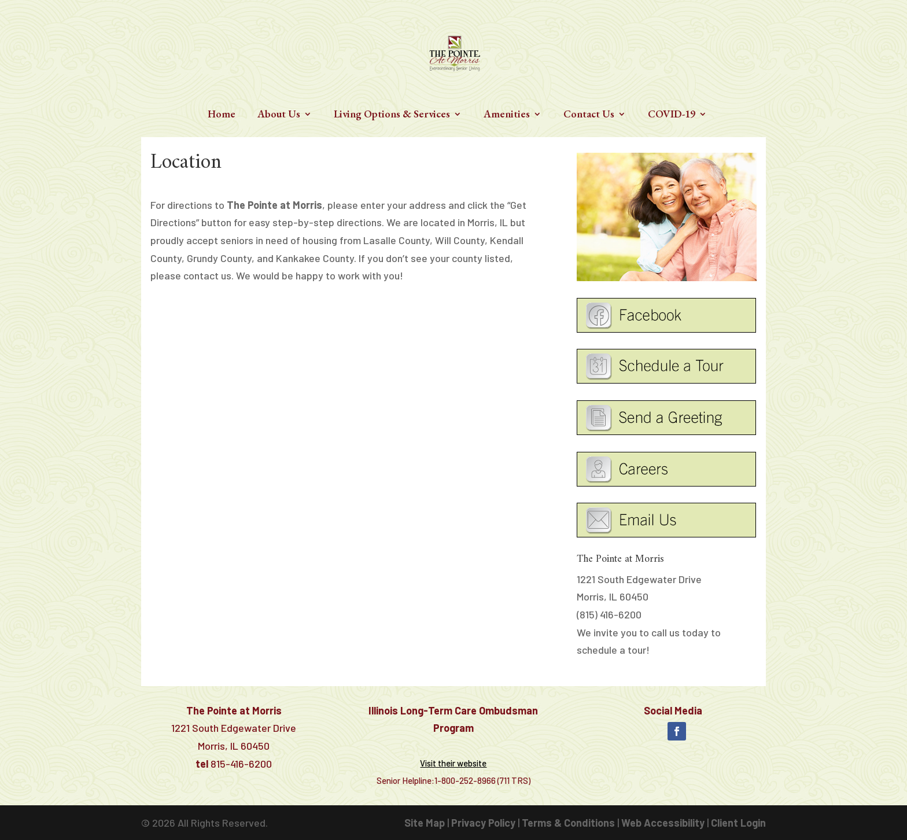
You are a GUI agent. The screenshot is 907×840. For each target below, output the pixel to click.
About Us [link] (278, 115)
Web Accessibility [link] (663, 822)
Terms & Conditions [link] (568, 822)
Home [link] (221, 115)
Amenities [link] (507, 115)
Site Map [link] (424, 822)
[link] (454, 51)
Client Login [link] (738, 822)
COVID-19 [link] (671, 115)
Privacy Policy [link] (483, 822)
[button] (677, 731)
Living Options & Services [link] (392, 115)
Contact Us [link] (588, 115)
